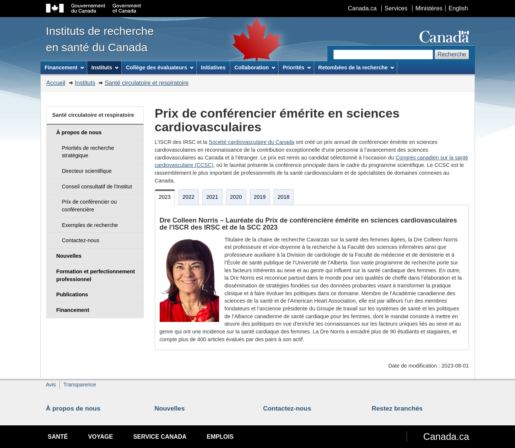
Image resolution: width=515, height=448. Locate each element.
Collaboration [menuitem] (254, 67)
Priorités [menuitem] (296, 67)
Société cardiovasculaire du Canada (251, 142)
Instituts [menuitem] (104, 67)
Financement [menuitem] (64, 67)
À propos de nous (73, 408)
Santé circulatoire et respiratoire (147, 83)
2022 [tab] (189, 197)
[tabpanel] (312, 277)
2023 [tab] (165, 197)
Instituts (85, 83)
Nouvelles (169, 408)
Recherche (451, 54)
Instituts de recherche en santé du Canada (100, 38)
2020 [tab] (236, 197)
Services (396, 8)
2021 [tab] (212, 197)
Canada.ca (362, 8)
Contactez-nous (287, 408)
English (458, 8)
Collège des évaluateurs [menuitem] (159, 67)
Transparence (79, 385)
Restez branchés (397, 408)
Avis (51, 385)
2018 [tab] (284, 197)
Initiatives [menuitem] (213, 67)
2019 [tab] (260, 197)
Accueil (56, 83)
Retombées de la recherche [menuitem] (356, 67)
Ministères (429, 8)
